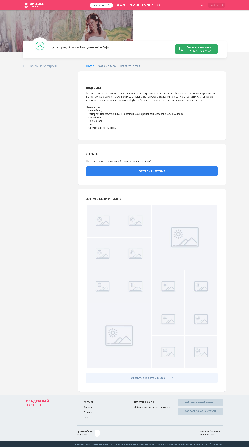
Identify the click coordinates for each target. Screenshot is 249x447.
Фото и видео (107, 66)
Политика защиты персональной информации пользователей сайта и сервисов (159, 443)
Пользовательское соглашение (91, 443)
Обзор (90, 66)
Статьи (134, 5)
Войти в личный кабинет (200, 402)
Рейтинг (147, 5)
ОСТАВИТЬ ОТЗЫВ (152, 171)
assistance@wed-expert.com (114, 432)
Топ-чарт (89, 417)
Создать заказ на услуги (200, 410)
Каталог (88, 402)
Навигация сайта (144, 402)
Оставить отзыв (130, 66)
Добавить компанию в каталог (152, 407)
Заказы (121, 5)
